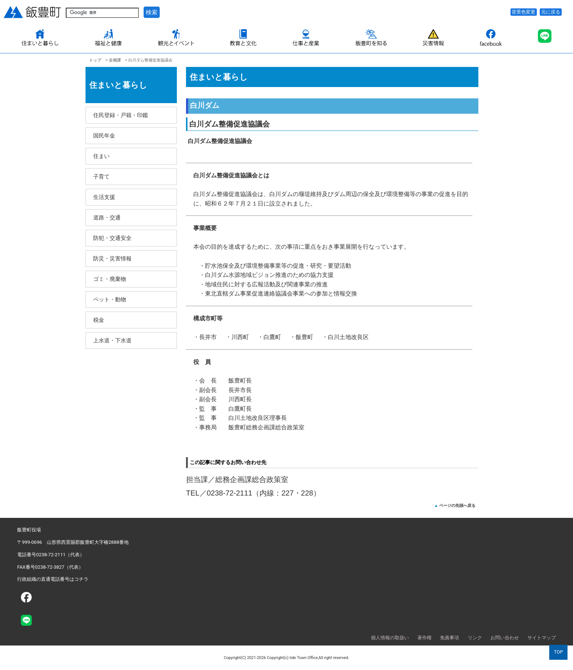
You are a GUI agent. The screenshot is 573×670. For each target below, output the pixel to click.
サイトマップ (541, 637)
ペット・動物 (109, 299)
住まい (101, 156)
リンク (475, 637)
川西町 (240, 337)
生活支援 (104, 197)
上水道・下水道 (112, 340)
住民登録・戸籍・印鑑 (120, 115)
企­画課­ (115, 60)
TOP (558, 652)
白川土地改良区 (348, 337)
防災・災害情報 (112, 258)
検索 (152, 12)
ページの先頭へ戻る (457, 505)
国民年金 (104, 135)
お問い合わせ (504, 637)
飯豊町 (304, 337)
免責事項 (449, 637)
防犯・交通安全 (112, 238)
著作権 (424, 637)
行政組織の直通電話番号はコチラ (52, 579)
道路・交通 (107, 217)
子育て (101, 176)
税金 (98, 320)
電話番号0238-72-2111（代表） (50, 554)
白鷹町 (272, 337)
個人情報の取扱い (390, 637)
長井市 (208, 337)
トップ (95, 60)
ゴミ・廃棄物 (109, 279)
